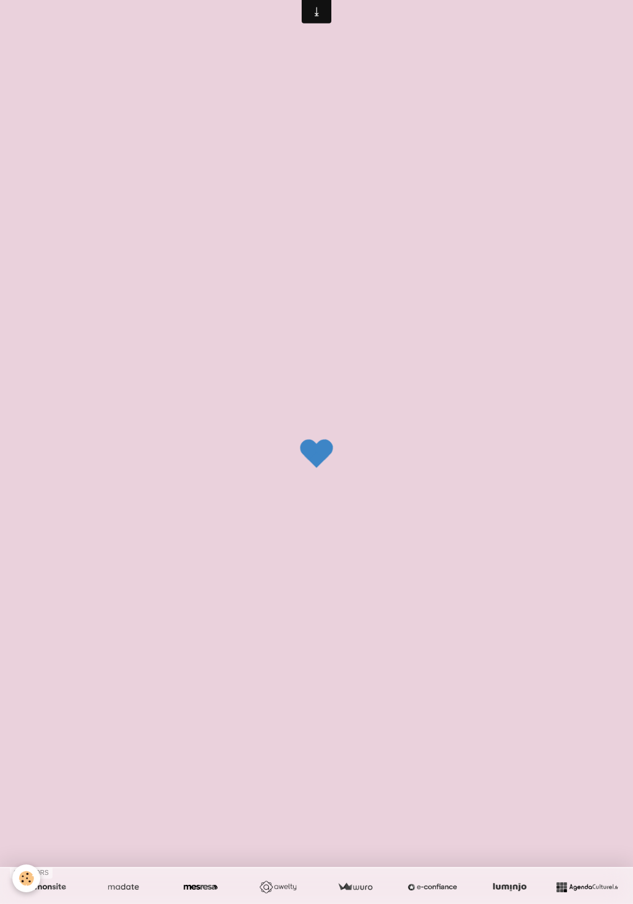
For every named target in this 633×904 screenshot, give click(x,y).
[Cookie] (26, 878)
